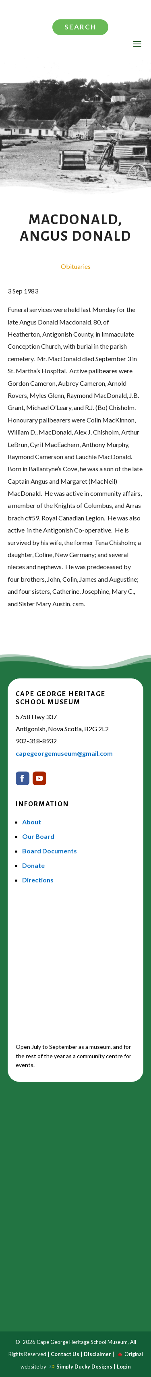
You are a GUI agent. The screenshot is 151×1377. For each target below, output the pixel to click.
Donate (33, 865)
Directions (38, 880)
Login (124, 1366)
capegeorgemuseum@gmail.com (64, 753)
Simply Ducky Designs (84, 1366)
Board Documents (49, 851)
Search (80, 27)
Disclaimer (97, 1354)
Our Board (38, 836)
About (31, 822)
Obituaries (76, 266)
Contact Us (65, 1354)
